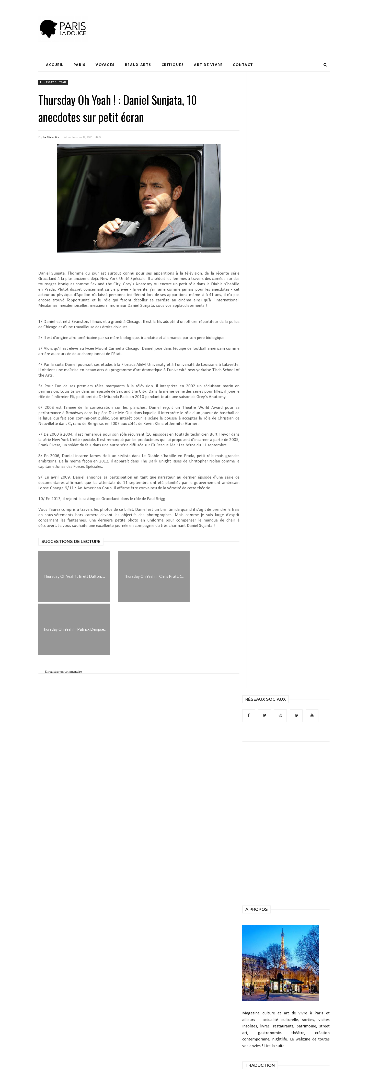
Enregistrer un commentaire (63, 671)
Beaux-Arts (138, 65)
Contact (243, 65)
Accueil (54, 65)
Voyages (105, 65)
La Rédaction (52, 137)
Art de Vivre (208, 65)
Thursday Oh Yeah (53, 82)
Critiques (173, 65)
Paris (80, 65)
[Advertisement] (237, 19)
